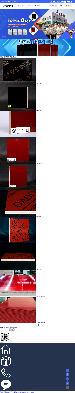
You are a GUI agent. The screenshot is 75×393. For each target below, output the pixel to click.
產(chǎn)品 (13, 366)
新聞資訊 (61, 5)
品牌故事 (29, 5)
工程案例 (45, 5)
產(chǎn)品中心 (37, 5)
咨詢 (12, 390)
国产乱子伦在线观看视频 (30, 392)
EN (71, 1)
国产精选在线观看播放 (3, 392)
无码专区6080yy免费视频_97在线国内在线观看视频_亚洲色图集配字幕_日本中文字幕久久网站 (14, 391)
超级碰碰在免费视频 (22, 392)
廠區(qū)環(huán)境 (53, 5)
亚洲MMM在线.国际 (10, 392)
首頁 (11, 57)
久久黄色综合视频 (16, 392)
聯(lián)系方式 (69, 5)
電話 (12, 378)
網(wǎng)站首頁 (21, 5)
